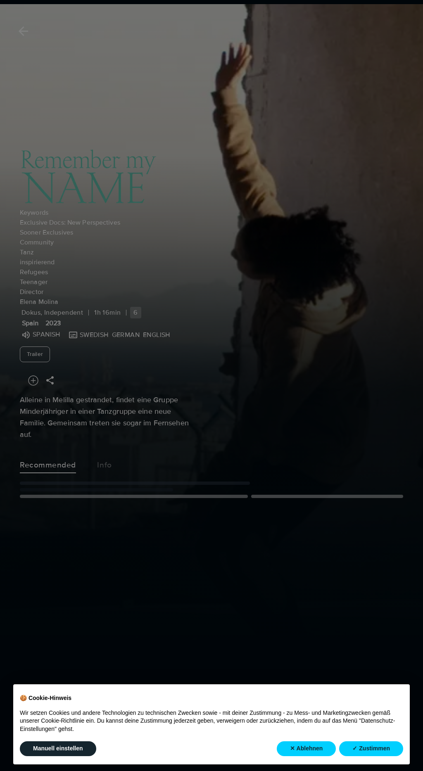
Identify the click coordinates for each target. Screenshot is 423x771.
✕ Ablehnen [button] (306, 748)
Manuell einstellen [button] (58, 748)
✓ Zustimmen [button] (371, 748)
